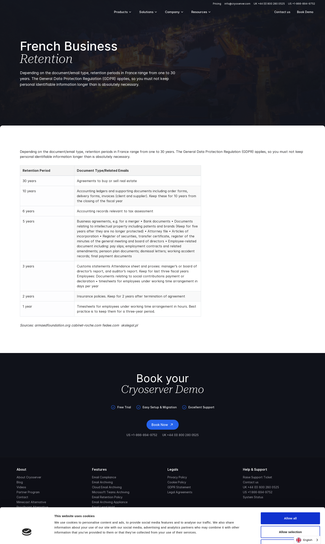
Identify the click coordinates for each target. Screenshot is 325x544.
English (304, 540)
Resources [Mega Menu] (201, 12)
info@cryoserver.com (237, 3)
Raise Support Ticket (257, 477)
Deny (290, 520)
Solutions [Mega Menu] (148, 12)
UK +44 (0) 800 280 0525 (269, 3)
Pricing (217, 3)
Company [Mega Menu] (174, 12)
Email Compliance (104, 477)
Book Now (163, 425)
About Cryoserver (29, 477)
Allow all (290, 493)
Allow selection (290, 506)
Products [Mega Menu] (123, 12)
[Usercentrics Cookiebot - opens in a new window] (27, 536)
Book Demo (305, 12)
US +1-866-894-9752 (301, 3)
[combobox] (307, 540)
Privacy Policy (177, 477)
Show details (217, 536)
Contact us (282, 12)
